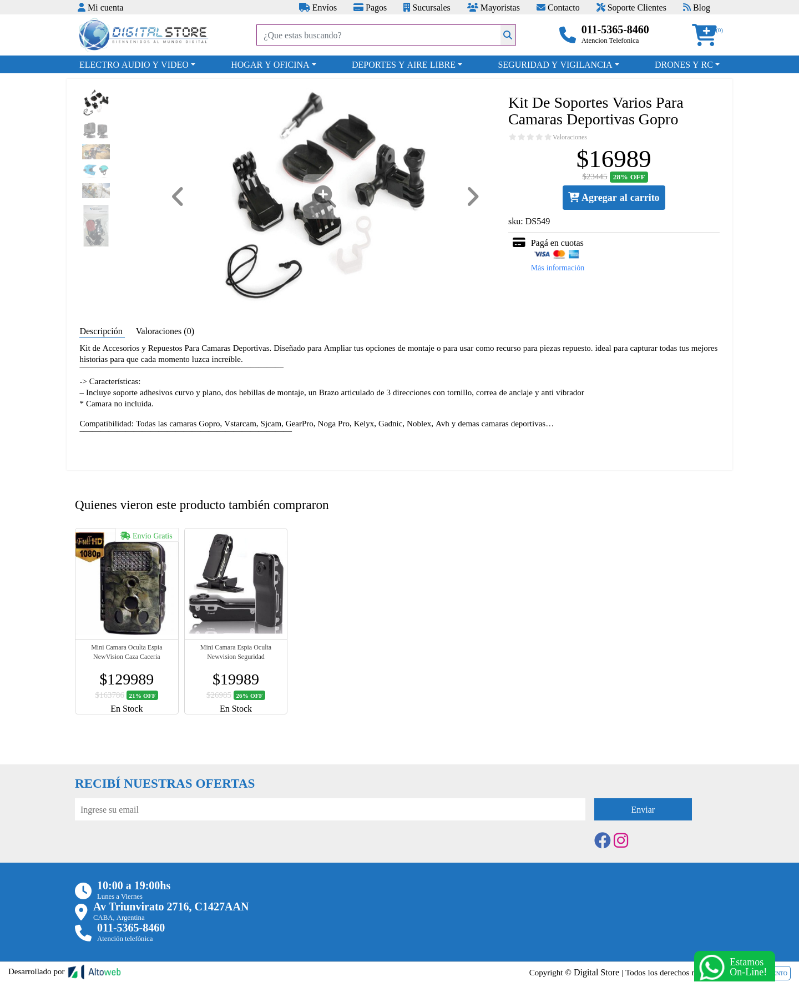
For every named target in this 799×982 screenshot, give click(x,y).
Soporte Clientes (631, 7)
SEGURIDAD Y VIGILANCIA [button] (555, 64)
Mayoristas (493, 7)
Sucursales (426, 7)
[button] (708, 35)
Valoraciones (570, 137)
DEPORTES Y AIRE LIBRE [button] (404, 64)
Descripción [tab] (101, 331)
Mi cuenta (100, 7)
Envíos (318, 7)
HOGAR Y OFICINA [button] (270, 64)
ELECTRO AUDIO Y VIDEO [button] (134, 64)
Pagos (370, 7)
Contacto (558, 7)
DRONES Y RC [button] (684, 64)
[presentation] (159, 851)
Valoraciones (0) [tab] (165, 331)
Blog (696, 7)
